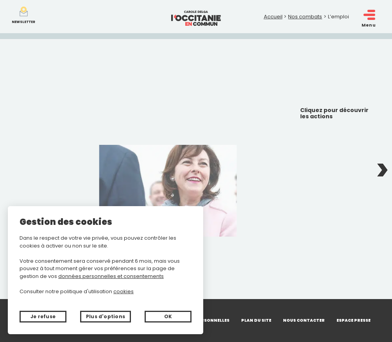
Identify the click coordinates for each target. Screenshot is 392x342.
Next (382, 171)
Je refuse (42, 316)
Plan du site (256, 320)
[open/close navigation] (369, 15)
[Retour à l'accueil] (196, 16)
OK (168, 316)
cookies (123, 291)
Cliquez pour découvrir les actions (334, 113)
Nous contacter (304, 320)
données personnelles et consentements (111, 276)
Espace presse (354, 320)
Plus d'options (105, 316)
